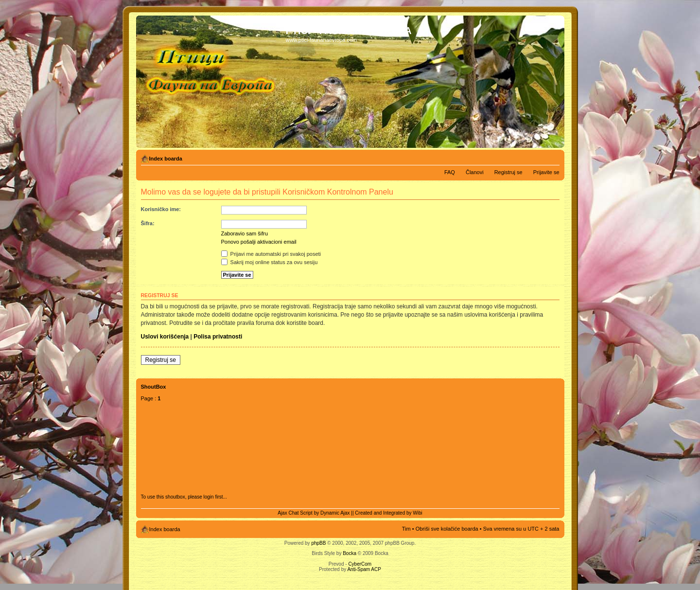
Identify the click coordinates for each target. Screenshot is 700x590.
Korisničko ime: (161, 209)
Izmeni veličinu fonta (552, 156)
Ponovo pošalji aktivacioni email (259, 242)
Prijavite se (546, 172)
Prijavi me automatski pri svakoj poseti (271, 254)
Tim (406, 529)
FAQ (449, 172)
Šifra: (148, 223)
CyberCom (359, 564)
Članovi (475, 172)
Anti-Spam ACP (364, 569)
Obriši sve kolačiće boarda (447, 529)
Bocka (349, 553)
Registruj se (508, 172)
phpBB (318, 543)
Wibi (417, 513)
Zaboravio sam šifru (244, 233)
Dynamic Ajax (335, 513)
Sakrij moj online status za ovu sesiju (269, 262)
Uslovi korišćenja (165, 336)
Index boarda (165, 158)
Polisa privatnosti (217, 336)
